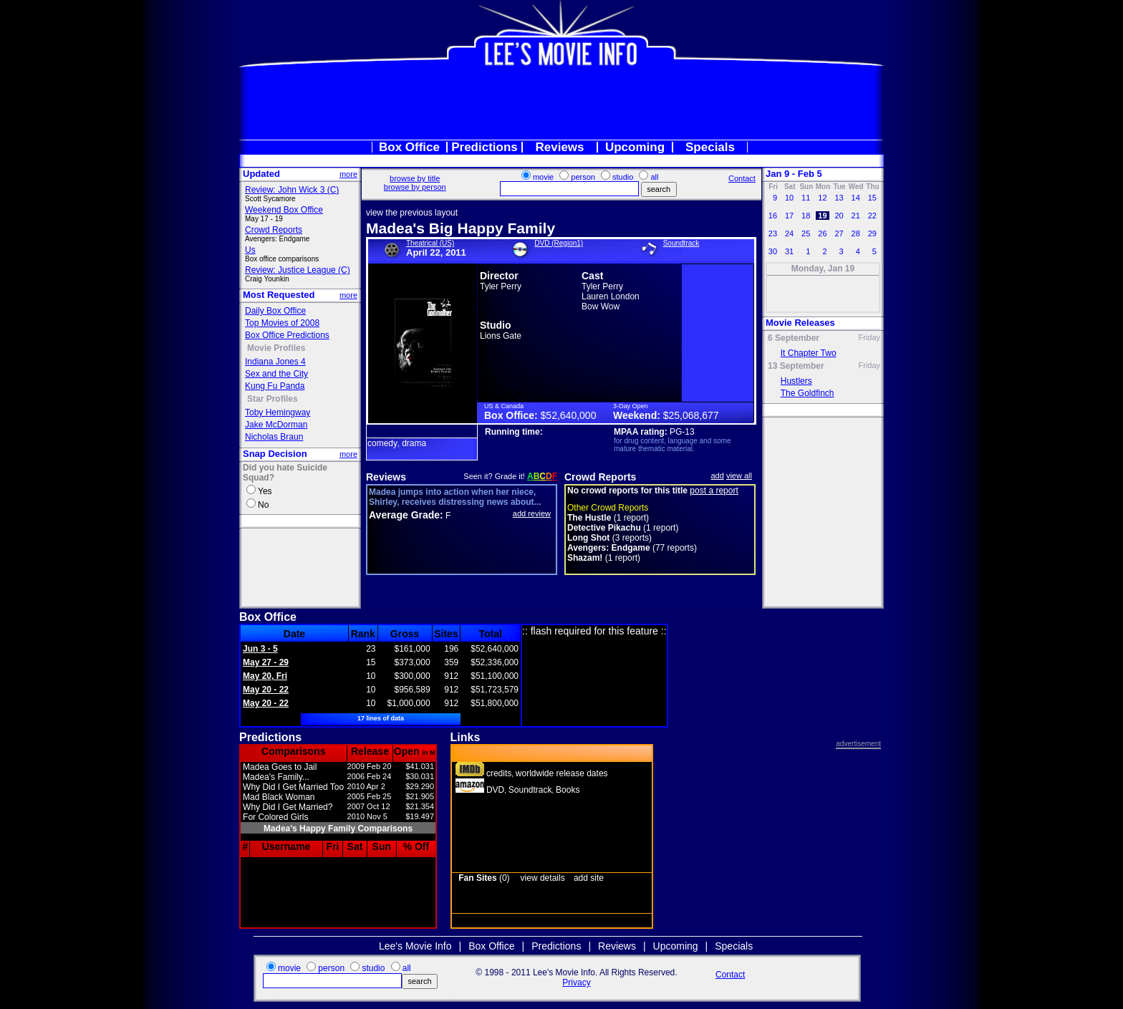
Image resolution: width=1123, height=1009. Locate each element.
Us (250, 250)
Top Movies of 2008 (282, 323)
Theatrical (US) (430, 243)
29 (872, 233)
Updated (261, 173)
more (348, 174)
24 (789, 233)
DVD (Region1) (558, 243)
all (654, 177)
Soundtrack (681, 243)
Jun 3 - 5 (260, 649)
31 (789, 251)
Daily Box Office (275, 311)
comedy (382, 443)
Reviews (559, 147)
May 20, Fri (265, 676)
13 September (796, 366)
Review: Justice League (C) (297, 270)
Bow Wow (601, 306)
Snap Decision (275, 453)
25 (805, 233)
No (263, 505)
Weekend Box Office (284, 210)
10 (789, 197)
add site (589, 878)
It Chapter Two (809, 353)
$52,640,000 (569, 415)
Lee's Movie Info (415, 946)
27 (838, 233)
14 (855, 197)
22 (872, 215)
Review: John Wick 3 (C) (292, 190)
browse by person (415, 187)
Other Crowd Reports (607, 508)
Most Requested (278, 294)
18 (805, 215)
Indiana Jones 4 (275, 362)
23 (772, 233)
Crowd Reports (273, 230)
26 (822, 233)
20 (838, 215)
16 (772, 215)
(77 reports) (632, 548)
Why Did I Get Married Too (293, 787)
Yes (265, 491)
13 (838, 197)
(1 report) (608, 518)
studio (622, 177)
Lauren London (611, 296)
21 (855, 215)
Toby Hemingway (277, 412)
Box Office (409, 147)
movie (543, 177)
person (583, 177)
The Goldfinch (807, 393)
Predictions (484, 147)
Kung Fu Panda (274, 386)
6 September (793, 338)
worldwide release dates (562, 773)
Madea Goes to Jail (280, 767)
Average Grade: (406, 515)
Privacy (576, 982)
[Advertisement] (561, 103)
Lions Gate (500, 336)
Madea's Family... (276, 777)
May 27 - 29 (266, 662)
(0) (483, 878)
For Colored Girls (275, 817)
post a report (714, 491)
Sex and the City (276, 374)
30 (772, 251)
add (717, 475)
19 (822, 215)
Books (567, 790)
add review (532, 513)
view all (739, 475)
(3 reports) (609, 538)
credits (498, 773)
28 (855, 233)
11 (805, 197)
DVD (495, 790)
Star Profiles (272, 399)
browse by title (415, 178)
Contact (742, 178)
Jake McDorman (276, 425)
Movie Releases (800, 322)
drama (414, 443)
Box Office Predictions (287, 335)
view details (543, 878)
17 (789, 215)
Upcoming (635, 147)
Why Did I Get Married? (287, 807)
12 (822, 197)
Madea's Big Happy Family (460, 228)
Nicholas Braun (274, 437)
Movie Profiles (276, 348)
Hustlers (796, 381)
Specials (710, 147)
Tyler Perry (500, 286)
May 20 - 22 (266, 690)
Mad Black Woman (278, 797)
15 (872, 197)
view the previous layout (412, 213)
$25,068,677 (691, 415)
